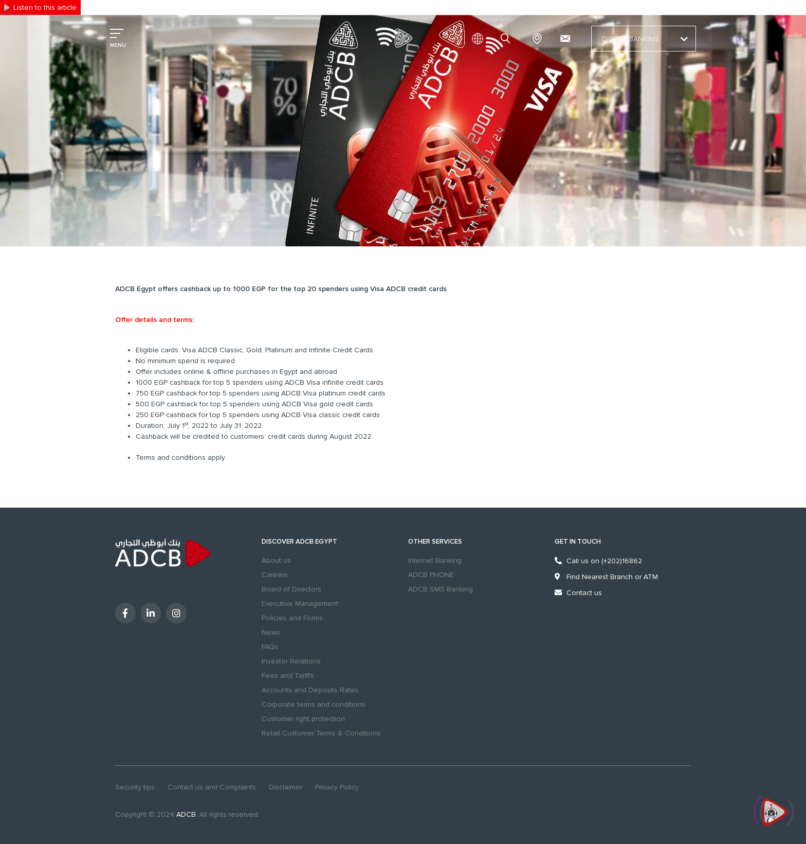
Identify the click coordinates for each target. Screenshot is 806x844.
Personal (123, 7)
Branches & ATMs (537, 38)
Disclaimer (285, 787)
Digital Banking (643, 39)
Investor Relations (291, 661)
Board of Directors (291, 589)
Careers (275, 574)
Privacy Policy (337, 787)
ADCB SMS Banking (440, 589)
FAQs (270, 646)
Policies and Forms (292, 618)
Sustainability (240, 7)
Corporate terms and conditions (313, 704)
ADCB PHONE (431, 574)
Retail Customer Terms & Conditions (321, 733)
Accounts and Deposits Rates (310, 690)
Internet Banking (435, 560)
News (271, 632)
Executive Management (300, 603)
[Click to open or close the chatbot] (775, 813)
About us (276, 560)
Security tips (135, 787)
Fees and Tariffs (288, 675)
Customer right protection (303, 718)
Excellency (196, 7)
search (507, 38)
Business (158, 7)
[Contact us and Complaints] (565, 38)
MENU (118, 45)
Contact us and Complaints (212, 787)
